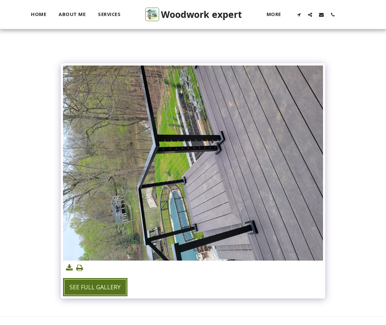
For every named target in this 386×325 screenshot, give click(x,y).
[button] (299, 14)
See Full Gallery (95, 287)
